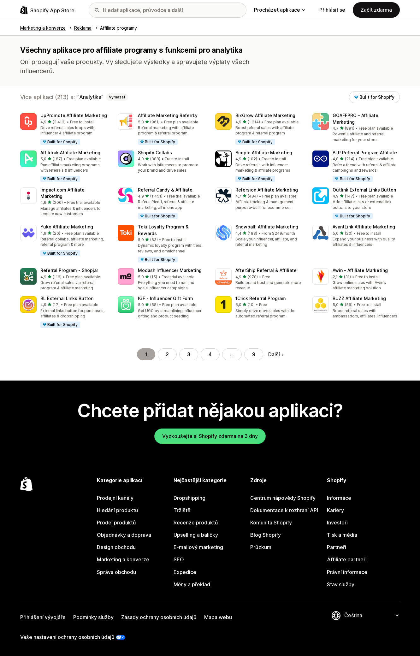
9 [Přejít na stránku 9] (253, 354)
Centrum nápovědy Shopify (283, 498)
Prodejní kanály (115, 498)
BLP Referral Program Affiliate (365, 152)
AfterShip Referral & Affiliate (266, 270)
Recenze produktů (196, 522)
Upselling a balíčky (196, 535)
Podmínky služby (93, 617)
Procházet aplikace (279, 10)
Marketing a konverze (123, 559)
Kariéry (335, 510)
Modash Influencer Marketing (170, 270)
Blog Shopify (265, 535)
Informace (339, 498)
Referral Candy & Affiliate (165, 189)
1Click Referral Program (260, 298)
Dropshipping (189, 498)
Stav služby (340, 584)
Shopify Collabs (155, 152)
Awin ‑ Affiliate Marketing (360, 270)
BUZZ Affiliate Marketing (359, 298)
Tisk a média (342, 535)
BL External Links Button (66, 298)
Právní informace (347, 572)
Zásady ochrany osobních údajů (159, 617)
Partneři (336, 547)
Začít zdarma (376, 10)
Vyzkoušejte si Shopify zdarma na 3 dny (210, 436)
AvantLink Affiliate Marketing (364, 226)
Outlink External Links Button (364, 189)
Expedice (185, 572)
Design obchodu (116, 547)
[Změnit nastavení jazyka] (371, 615)
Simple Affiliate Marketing (263, 152)
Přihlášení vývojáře (43, 617)
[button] (64, 129)
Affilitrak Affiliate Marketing (70, 152)
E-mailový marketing (198, 547)
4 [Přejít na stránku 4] (210, 354)
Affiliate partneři (347, 559)
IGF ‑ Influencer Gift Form (165, 298)
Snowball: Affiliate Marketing (266, 226)
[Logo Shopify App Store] (47, 10)
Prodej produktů (116, 522)
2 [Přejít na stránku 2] (167, 354)
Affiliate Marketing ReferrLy (168, 115)
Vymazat (117, 97)
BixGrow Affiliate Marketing (265, 115)
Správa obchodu (116, 572)
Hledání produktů (117, 510)
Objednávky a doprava (124, 535)
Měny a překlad (192, 584)
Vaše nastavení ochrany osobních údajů (67, 637)
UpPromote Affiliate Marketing (73, 115)
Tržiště (182, 510)
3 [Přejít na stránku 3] (188, 354)
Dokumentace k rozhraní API (284, 510)
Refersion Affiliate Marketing (266, 189)
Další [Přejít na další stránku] (275, 354)
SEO (179, 559)
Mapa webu (218, 617)
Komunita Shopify (271, 522)
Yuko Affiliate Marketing (66, 226)
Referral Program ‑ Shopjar (69, 270)
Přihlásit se (332, 10)
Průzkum (260, 547)
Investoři (337, 522)
